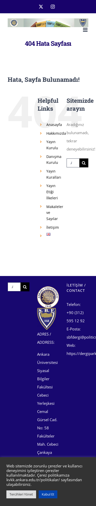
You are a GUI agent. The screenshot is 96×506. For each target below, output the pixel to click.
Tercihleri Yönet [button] (21, 494)
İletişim (52, 227)
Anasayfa (54, 124)
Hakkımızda (56, 133)
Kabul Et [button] (48, 494)
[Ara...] (73, 162)
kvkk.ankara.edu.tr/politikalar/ (33, 479)
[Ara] (83, 162)
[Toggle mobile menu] (85, 29)
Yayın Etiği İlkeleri (52, 191)
